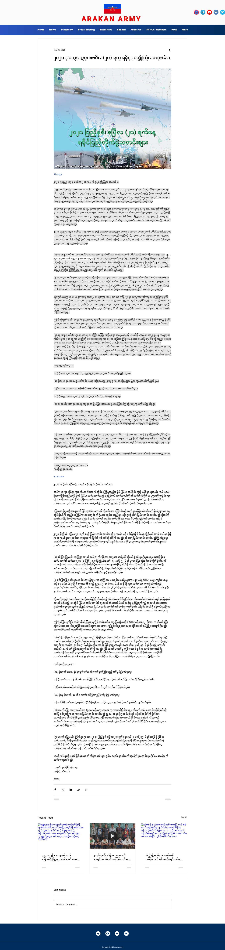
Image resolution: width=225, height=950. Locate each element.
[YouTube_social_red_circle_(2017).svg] (209, 12)
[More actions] (169, 50)
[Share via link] (78, 789)
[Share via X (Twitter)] (62, 789)
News (56, 779)
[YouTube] (107, 933)
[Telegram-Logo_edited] (202, 12)
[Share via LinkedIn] (70, 789)
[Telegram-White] (98, 933)
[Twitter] (126, 933)
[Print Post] (86, 789)
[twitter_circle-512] (222, 12)
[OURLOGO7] (196, 12)
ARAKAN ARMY (111, 19)
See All (184, 817)
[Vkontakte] (117, 933)
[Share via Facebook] (55, 789)
